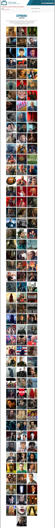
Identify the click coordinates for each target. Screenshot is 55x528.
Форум (52, 0)
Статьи (41, 0)
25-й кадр (3, 6)
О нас (45, 0)
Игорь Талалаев (7, 9)
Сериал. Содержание (20, 6)
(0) (39, 11)
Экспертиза (14, 6)
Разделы (9, 6)
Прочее (48, 0)
